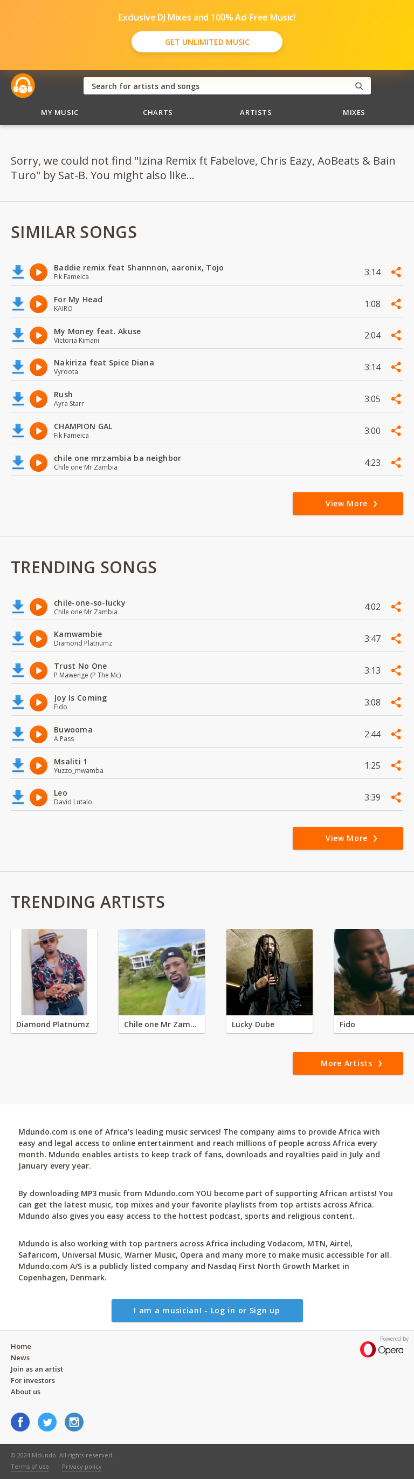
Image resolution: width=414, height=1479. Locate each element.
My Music (60, 112)
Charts (158, 112)
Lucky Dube (253, 1024)
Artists (256, 112)
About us (25, 1391)
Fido (347, 1024)
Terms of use (30, 1466)
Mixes (354, 112)
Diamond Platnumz (52, 1024)
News (20, 1357)
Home (21, 1346)
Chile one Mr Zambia (161, 1024)
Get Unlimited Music (207, 42)
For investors (33, 1380)
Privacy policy (82, 1466)
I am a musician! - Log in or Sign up (207, 1310)
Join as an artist (37, 1369)
